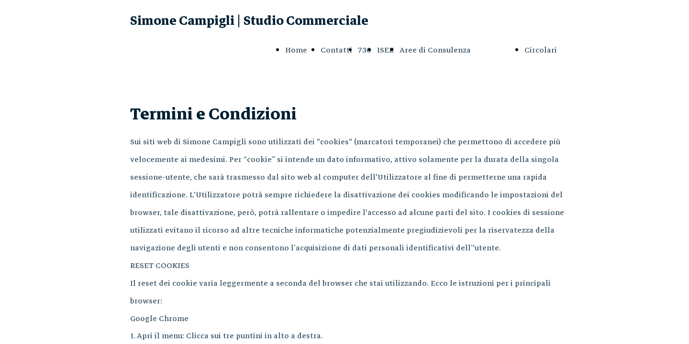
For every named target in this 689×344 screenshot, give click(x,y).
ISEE (385, 50)
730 (364, 50)
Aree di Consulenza (435, 50)
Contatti (336, 50)
